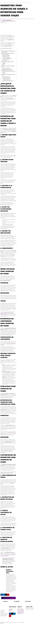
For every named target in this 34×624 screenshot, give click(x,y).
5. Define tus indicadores (6, 59)
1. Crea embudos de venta (6, 76)
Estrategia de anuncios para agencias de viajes (9, 71)
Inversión (4, 73)
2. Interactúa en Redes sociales (7, 77)
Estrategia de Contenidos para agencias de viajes (8, 66)
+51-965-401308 (17, 603)
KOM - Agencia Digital (20, 622)
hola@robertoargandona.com (8, 603)
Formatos (4, 72)
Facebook (4, 62)
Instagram (4, 63)
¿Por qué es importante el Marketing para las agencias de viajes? (8, 51)
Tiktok (3, 64)
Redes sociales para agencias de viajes (7, 61)
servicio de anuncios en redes (6, 450)
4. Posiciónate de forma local (7, 79)
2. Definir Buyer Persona (6, 56)
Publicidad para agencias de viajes (7, 70)
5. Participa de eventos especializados (8, 80)
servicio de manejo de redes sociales (6, 312)
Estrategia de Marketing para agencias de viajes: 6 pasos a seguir (8, 54)
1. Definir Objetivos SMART (6, 55)
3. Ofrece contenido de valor (6, 78)
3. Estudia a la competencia (6, 57)
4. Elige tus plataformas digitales (7, 58)
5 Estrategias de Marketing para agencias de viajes (8, 75)
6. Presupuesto (5, 60)
